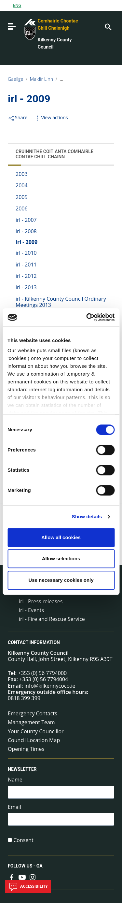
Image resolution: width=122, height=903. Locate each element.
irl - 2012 (26, 276)
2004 (22, 185)
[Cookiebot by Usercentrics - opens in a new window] (87, 317)
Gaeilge (15, 79)
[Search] (108, 26)
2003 (22, 174)
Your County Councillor (36, 731)
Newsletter (22, 769)
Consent (23, 840)
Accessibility (28, 887)
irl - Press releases (40, 601)
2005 (22, 197)
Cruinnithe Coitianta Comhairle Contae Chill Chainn (54, 154)
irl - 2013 (26, 287)
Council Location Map (34, 740)
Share (17, 117)
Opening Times (26, 748)
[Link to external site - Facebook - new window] (12, 877)
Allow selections (61, 558)
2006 (22, 208)
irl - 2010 (26, 252)
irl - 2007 (26, 219)
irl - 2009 (26, 242)
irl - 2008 (26, 231)
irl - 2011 (26, 264)
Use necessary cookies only (60, 580)
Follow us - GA (25, 865)
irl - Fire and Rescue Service (52, 619)
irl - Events (31, 610)
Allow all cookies (61, 537)
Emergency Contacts (32, 713)
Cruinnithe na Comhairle (85, 79)
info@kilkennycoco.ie (49, 685)
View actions (51, 117)
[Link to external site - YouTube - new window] (22, 877)
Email (14, 807)
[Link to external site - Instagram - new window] (32, 877)
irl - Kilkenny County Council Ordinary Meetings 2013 (61, 301)
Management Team (31, 722)
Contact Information (34, 642)
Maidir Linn (41, 79)
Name (15, 780)
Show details (87, 516)
